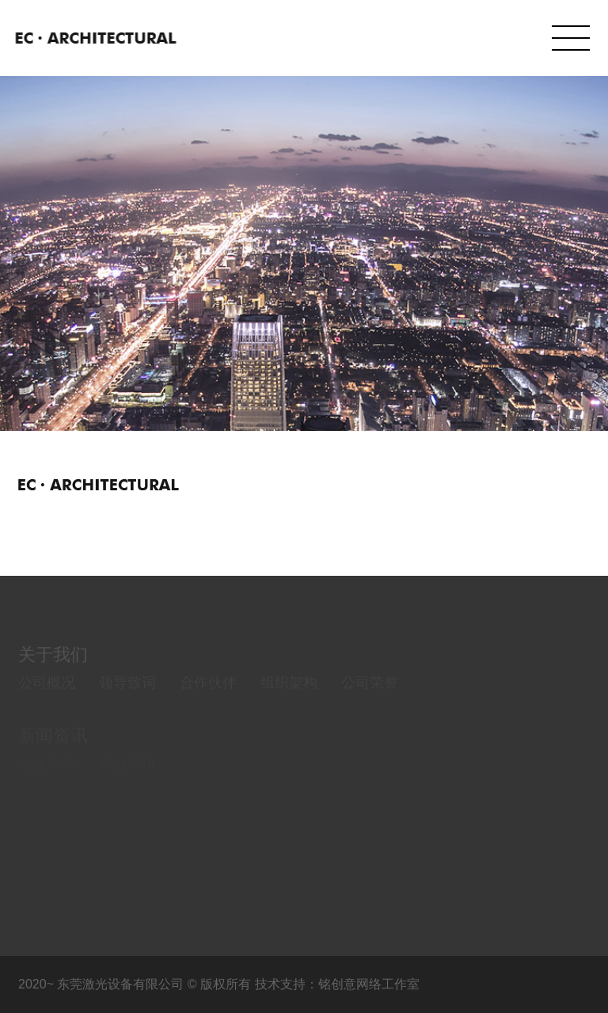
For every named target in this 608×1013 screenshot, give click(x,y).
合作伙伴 (208, 694)
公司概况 (46, 694)
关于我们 (53, 666)
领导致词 (127, 694)
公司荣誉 (369, 694)
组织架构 (288, 694)
